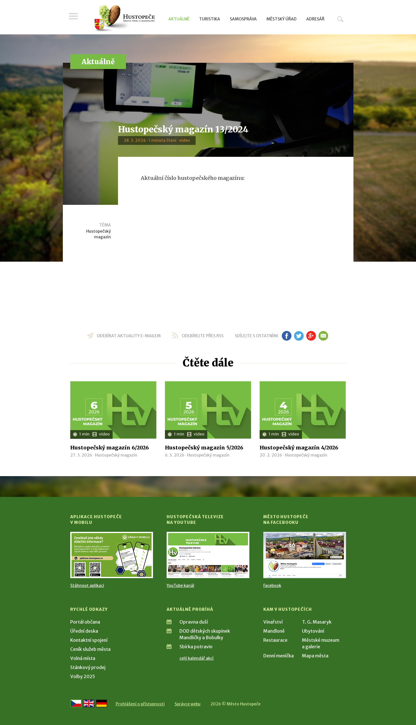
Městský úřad (281, 19)
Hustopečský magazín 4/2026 (299, 447)
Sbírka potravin (195, 646)
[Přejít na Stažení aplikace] (111, 555)
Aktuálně (178, 19)
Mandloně (274, 631)
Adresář (315, 19)
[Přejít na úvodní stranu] (124, 18)
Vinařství (273, 622)
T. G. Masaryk (317, 622)
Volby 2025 (82, 676)
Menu (74, 17)
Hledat (340, 19)
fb (286, 335)
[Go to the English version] (88, 703)
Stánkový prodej (87, 667)
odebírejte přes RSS (202, 335)
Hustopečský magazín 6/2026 (109, 447)
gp (311, 335)
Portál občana (85, 622)
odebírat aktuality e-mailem (129, 335)
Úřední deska (84, 631)
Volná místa (82, 658)
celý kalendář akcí (196, 658)
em (323, 335)
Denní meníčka (278, 656)
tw (299, 335)
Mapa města (315, 656)
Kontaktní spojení (88, 640)
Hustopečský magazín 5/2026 (204, 447)
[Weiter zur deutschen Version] (101, 703)
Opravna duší (193, 622)
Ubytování (313, 631)
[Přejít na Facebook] (304, 555)
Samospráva (243, 19)
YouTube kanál (180, 585)
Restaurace (275, 640)
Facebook (272, 585)
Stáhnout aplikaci (87, 585)
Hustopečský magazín (98, 234)
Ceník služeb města (90, 649)
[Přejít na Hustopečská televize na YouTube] (208, 555)
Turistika (209, 19)
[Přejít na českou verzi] (76, 703)
